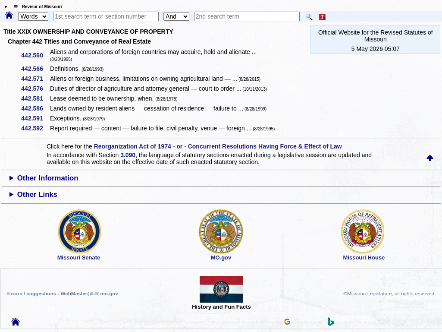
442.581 (35, 98)
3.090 (127, 155)
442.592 (35, 128)
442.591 (35, 118)
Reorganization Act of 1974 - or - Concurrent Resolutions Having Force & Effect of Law (218, 146)
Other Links (37, 194)
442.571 (35, 78)
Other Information (47, 178)
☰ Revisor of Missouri (35, 6)
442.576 (35, 88)
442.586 (35, 108)
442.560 (35, 55)
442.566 (35, 68)
